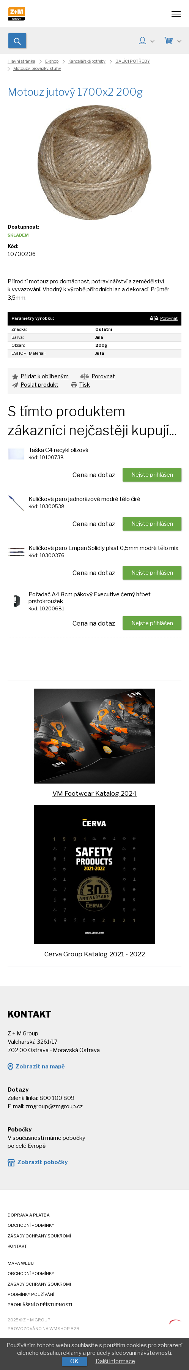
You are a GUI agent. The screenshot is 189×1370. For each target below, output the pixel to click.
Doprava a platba (29, 1215)
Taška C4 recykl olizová (58, 450)
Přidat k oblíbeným (44, 376)
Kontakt (17, 1246)
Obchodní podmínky (31, 1225)
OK (74, 1361)
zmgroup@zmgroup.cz (54, 1106)
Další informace (115, 1361)
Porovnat (169, 318)
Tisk (84, 384)
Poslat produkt (39, 384)
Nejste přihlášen (152, 474)
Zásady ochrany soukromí (39, 1236)
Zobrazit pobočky (42, 1162)
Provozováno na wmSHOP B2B (43, 1328)
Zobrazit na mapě (40, 1066)
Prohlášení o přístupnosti (40, 1304)
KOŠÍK (179, 40)
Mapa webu (21, 1263)
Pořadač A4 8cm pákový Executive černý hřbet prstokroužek (89, 598)
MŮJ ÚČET (152, 40)
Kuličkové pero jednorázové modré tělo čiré (84, 498)
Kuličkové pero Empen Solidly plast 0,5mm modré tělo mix (103, 547)
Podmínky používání (31, 1294)
